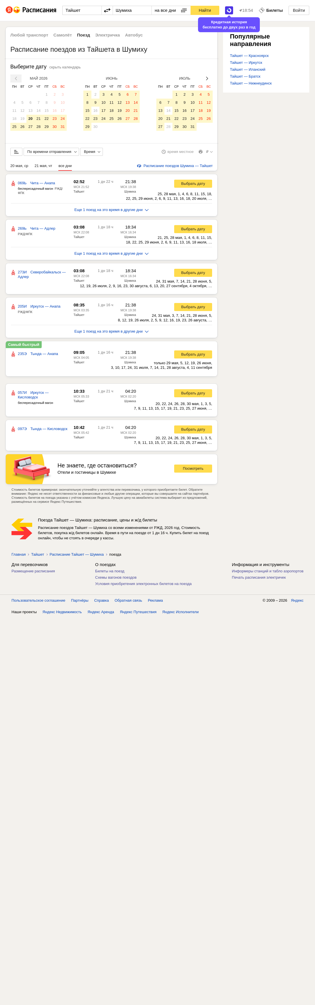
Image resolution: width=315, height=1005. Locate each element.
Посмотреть (193, 468)
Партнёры (79, 600)
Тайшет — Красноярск (249, 55)
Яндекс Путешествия (138, 612)
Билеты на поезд (109, 571)
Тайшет (79, 191)
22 (47, 118)
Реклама (155, 600)
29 (47, 126)
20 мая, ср (19, 166)
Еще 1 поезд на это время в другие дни (111, 210)
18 (14, 118)
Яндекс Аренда (101, 612)
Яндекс (297, 600)
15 (47, 110)
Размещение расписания (33, 571)
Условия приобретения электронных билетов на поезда (143, 584)
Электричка (107, 34)
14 (39, 110)
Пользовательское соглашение (38, 600)
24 (63, 118)
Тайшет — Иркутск (246, 62)
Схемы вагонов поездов (116, 577)
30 (55, 126)
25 (14, 126)
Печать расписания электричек (259, 577)
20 (30, 118)
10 (63, 102)
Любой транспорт (29, 34)
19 (22, 118)
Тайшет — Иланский (247, 69)
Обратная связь (128, 600)
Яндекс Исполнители (180, 612)
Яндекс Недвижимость (62, 612)
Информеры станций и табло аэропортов (268, 571)
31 (63, 126)
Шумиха (130, 191)
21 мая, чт (43, 166)
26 (22, 126)
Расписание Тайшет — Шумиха (77, 554)
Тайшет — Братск (245, 76)
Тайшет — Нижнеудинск (251, 83)
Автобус (134, 34)
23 (55, 118)
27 (30, 126)
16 (55, 110)
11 (14, 110)
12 (22, 110)
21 (39, 118)
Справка (101, 600)
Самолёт (62, 34)
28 (39, 126)
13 (30, 110)
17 (63, 110)
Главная (18, 554)
